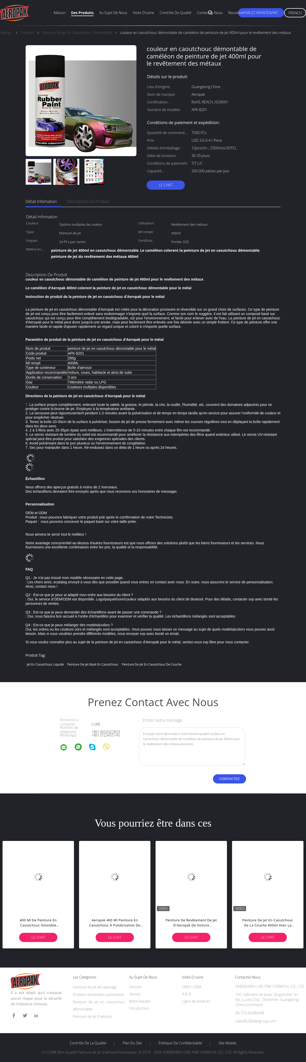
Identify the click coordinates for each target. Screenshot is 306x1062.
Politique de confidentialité (180, 1043)
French (295, 12)
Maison (60, 12)
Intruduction (139, 1008)
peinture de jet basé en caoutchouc (92, 664)
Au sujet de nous (113, 12)
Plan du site (132, 1043)
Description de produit (88, 201)
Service (135, 994)
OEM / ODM (191, 986)
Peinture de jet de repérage (95, 987)
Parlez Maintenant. (261, 12)
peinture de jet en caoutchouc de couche (152, 664)
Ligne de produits (196, 1001)
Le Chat (165, 185)
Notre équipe (139, 1001)
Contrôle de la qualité (88, 1043)
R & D (186, 994)
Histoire (135, 986)
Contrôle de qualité (175, 12)
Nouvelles (236, 12)
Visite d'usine (143, 12)
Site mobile (227, 1043)
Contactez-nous (210, 12)
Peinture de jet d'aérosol (92, 1016)
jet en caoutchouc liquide (45, 664)
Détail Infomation (41, 201)
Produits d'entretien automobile (98, 994)
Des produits (82, 12)
